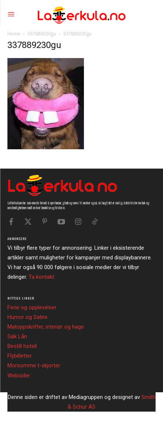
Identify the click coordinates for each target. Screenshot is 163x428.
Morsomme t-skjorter (33, 365)
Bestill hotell (22, 346)
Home (13, 34)
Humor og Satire (27, 317)
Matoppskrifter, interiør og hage (45, 326)
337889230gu (41, 34)
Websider (18, 375)
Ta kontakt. (42, 277)
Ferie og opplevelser (31, 307)
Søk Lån (17, 336)
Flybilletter (19, 355)
